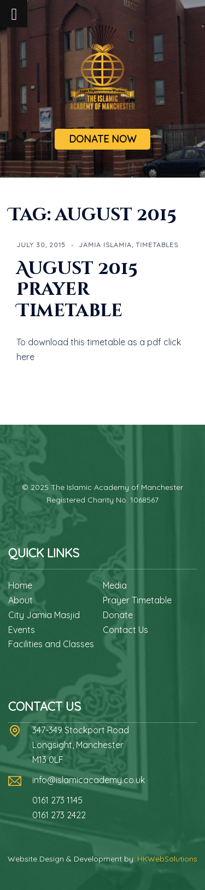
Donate (118, 614)
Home (20, 585)
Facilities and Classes (51, 643)
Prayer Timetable (137, 600)
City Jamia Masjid (44, 614)
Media (115, 585)
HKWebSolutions (167, 859)
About (20, 600)
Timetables (157, 245)
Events (21, 629)
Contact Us (125, 629)
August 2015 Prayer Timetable (77, 290)
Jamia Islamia (105, 245)
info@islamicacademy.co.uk (88, 779)
